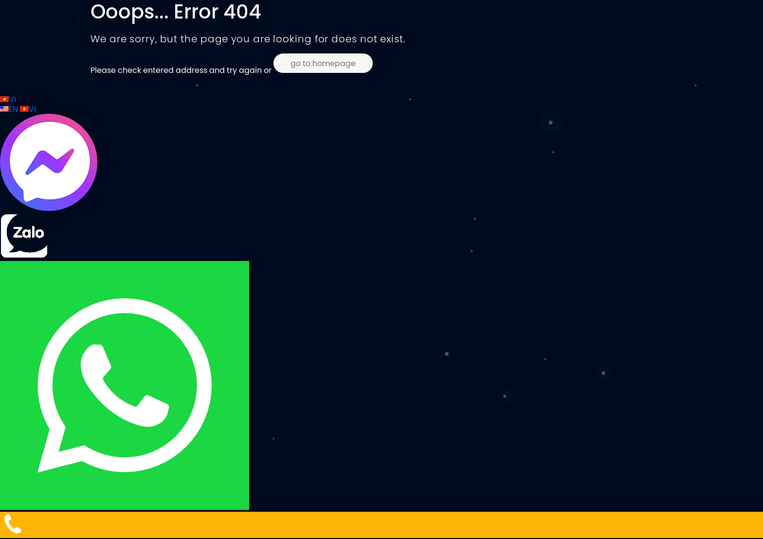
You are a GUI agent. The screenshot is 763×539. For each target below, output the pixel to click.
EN (10, 109)
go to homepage (323, 63)
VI (8, 99)
